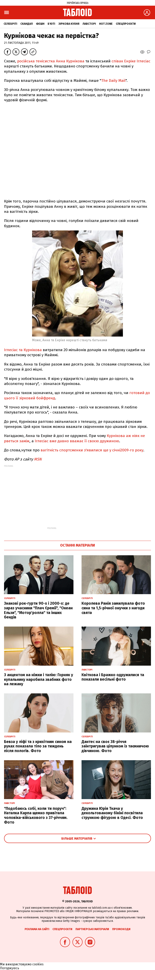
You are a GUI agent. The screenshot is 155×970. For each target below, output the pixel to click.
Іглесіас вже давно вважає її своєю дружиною (77, 441)
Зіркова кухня (68, 24)
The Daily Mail (113, 80)
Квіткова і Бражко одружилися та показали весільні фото (113, 677)
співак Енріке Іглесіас (131, 61)
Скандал (26, 24)
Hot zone (106, 24)
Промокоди (121, 929)
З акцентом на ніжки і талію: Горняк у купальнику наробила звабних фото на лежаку (38, 679)
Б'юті (51, 24)
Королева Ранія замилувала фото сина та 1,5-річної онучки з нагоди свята (113, 608)
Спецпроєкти (126, 24)
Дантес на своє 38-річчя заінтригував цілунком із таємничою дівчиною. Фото (115, 746)
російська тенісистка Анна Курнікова (50, 61)
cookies (38, 964)
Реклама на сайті (37, 929)
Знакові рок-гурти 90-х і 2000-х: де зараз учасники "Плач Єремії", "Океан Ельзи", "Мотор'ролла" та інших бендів (38, 610)
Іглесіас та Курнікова (23, 349)
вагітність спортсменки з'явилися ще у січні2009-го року (92, 450)
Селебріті (10, 24)
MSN (38, 459)
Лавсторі (89, 24)
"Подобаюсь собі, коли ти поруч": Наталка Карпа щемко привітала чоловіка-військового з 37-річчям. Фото (36, 815)
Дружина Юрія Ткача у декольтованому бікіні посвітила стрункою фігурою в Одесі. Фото (112, 813)
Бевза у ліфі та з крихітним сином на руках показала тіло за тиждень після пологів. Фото (38, 746)
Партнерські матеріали (92, 929)
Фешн (40, 24)
